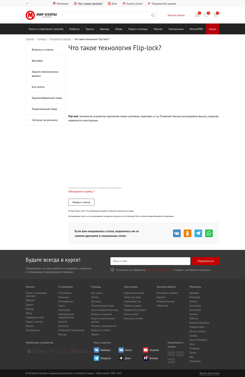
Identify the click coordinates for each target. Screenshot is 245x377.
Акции (212, 29)
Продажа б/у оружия (164, 3)
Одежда (104, 29)
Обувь (118, 29)
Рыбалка (74, 29)
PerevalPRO (196, 29)
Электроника (176, 29)
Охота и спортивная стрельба (46, 29)
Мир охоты (41, 15)
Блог (114, 3)
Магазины (62, 3)
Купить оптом (134, 3)
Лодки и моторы (138, 29)
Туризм (90, 29)
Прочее (158, 29)
